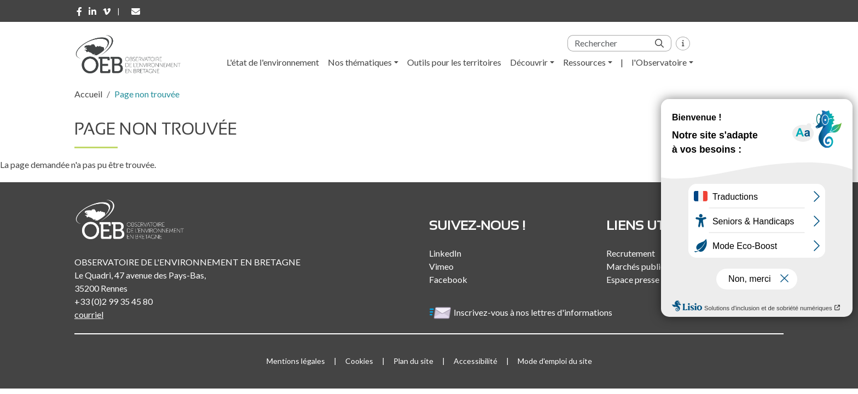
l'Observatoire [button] (659, 62)
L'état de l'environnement (273, 62)
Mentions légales (295, 361)
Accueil (88, 94)
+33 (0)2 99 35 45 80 (113, 301)
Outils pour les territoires (454, 62)
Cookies (359, 361)
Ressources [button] (584, 62)
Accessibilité (475, 361)
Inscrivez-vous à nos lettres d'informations (521, 312)
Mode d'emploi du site (555, 361)
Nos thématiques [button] (360, 62)
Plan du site (413, 361)
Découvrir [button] (529, 62)
